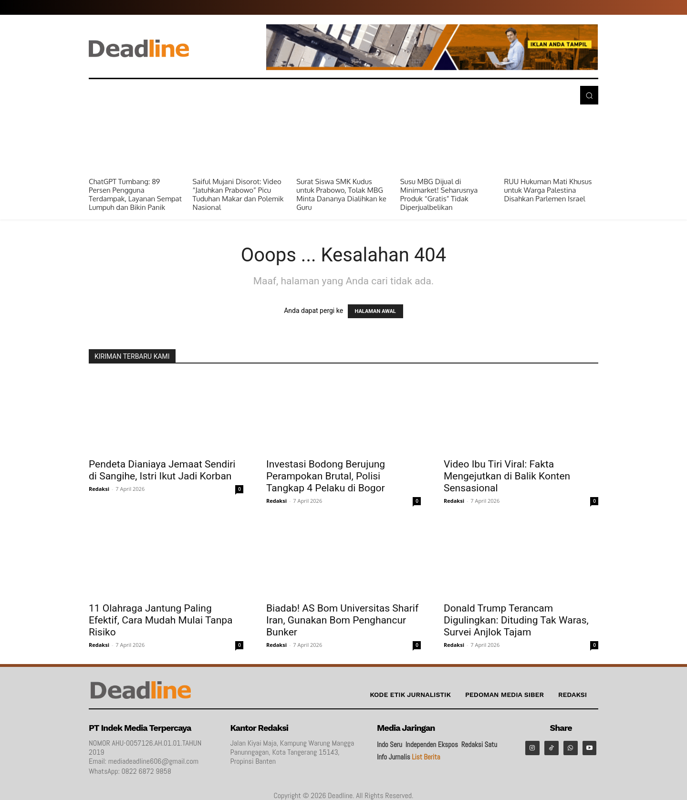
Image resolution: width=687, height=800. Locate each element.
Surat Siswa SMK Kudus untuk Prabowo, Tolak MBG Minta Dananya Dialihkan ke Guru (341, 194)
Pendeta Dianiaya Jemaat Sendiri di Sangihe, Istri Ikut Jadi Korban (162, 470)
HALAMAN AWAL (375, 311)
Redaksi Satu (479, 744)
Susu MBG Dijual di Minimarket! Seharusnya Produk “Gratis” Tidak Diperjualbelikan (439, 194)
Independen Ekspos (432, 744)
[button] (589, 95)
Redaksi (99, 488)
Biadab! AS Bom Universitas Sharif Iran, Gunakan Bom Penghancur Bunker (342, 620)
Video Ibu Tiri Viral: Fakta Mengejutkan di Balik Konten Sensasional (507, 476)
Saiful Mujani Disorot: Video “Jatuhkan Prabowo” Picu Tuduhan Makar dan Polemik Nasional (238, 194)
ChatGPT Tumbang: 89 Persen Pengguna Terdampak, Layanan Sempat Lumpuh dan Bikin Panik (135, 194)
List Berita (426, 756)
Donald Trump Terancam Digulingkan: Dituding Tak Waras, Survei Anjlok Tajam (516, 620)
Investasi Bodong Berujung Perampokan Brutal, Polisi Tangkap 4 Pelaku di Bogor (325, 476)
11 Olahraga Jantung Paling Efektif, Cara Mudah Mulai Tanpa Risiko (161, 620)
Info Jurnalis (393, 756)
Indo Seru (389, 744)
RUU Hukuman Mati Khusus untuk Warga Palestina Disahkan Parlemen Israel (548, 190)
